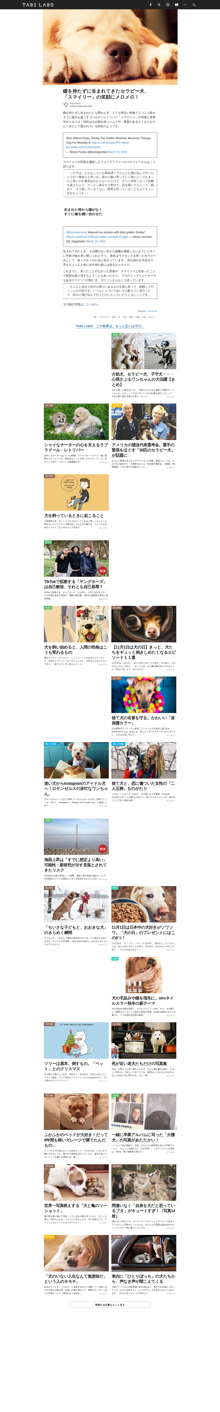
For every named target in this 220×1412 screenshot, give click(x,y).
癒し (96, 317)
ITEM (115, 888)
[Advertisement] (110, 1367)
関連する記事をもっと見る (110, 1305)
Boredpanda (152, 311)
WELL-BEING (50, 744)
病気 (113, 317)
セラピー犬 (105, 317)
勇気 (138, 317)
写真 (144, 317)
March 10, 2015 (117, 152)
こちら (87, 304)
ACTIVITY (117, 406)
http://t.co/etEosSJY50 (80, 237)
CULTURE (49, 406)
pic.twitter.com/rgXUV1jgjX (111, 237)
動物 (131, 317)
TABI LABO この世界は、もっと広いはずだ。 (110, 326)
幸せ (125, 317)
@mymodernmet (76, 232)
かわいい (152, 317)
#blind (125, 143)
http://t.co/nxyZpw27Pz (106, 143)
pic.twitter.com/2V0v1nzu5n (83, 147)
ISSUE (115, 335)
